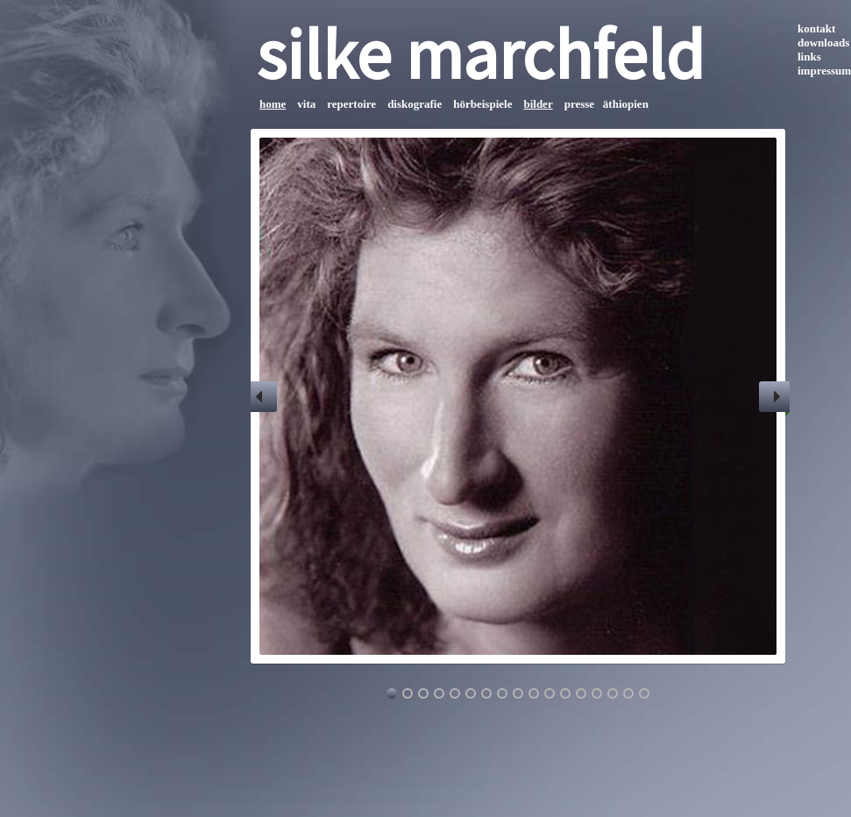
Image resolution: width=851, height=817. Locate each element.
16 (628, 693)
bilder (537, 103)
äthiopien (626, 103)
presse (579, 103)
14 (597, 693)
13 (581, 693)
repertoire (351, 103)
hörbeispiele (482, 103)
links (809, 56)
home (272, 103)
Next (774, 396)
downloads (823, 42)
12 (565, 693)
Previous (261, 396)
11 (549, 693)
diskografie (414, 103)
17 (644, 693)
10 (533, 693)
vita (306, 103)
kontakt (816, 28)
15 (612, 693)
